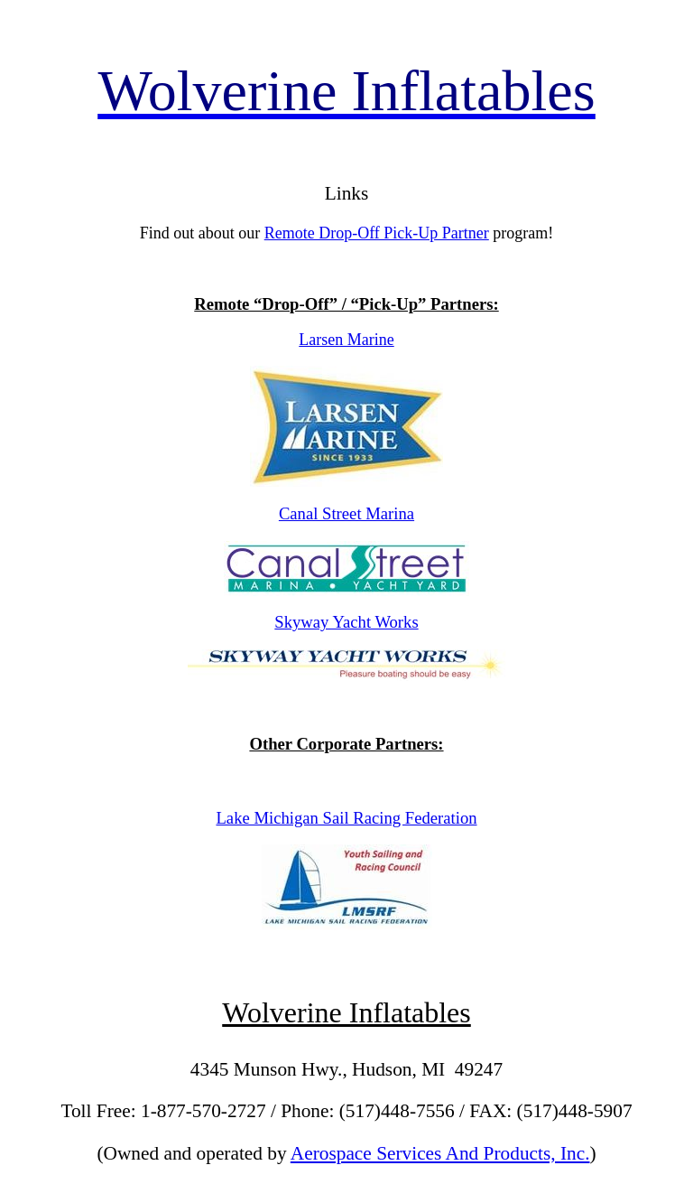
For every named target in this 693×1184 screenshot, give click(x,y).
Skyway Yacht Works (346, 621)
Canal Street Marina (346, 513)
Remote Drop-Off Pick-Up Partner (376, 233)
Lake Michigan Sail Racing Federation (346, 817)
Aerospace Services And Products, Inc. (440, 1153)
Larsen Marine (346, 340)
